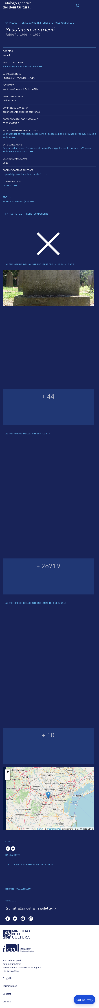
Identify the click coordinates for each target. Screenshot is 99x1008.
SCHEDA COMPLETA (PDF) (16, 201)
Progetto (7, 978)
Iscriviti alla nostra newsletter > (30, 908)
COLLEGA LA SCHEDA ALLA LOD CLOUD (30, 864)
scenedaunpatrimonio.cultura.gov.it (22, 967)
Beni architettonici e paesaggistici (48, 22)
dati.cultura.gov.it (12, 964)
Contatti (7, 993)
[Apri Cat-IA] (84, 999)
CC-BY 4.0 (8, 185)
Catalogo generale (17, 5)
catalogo (11, 22)
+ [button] (7, 772)
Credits (7, 1001)
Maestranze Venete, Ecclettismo (20, 66)
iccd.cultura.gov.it (12, 960)
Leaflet (40, 829)
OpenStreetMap (54, 829)
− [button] (7, 777)
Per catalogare (11, 971)
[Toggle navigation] (78, 5)
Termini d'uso (10, 985)
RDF (5, 197)
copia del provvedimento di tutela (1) (22, 174)
